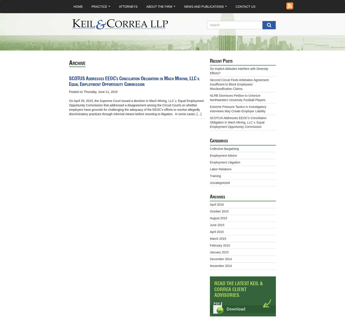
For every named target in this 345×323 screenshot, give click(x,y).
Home (78, 6)
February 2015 (220, 245)
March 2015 (218, 238)
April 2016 (217, 204)
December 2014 (221, 259)
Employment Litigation (225, 162)
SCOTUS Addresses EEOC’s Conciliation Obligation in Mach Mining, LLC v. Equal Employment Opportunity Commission (134, 81)
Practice (102, 8)
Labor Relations (220, 169)
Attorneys (128, 6)
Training (215, 176)
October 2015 (219, 211)
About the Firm (161, 8)
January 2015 (219, 252)
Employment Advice (223, 155)
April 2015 (217, 232)
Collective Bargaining (224, 149)
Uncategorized (220, 183)
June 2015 (217, 225)
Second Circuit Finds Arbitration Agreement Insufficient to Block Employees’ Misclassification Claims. (239, 84)
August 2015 (218, 218)
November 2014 (221, 266)
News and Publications (206, 8)
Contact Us (245, 6)
